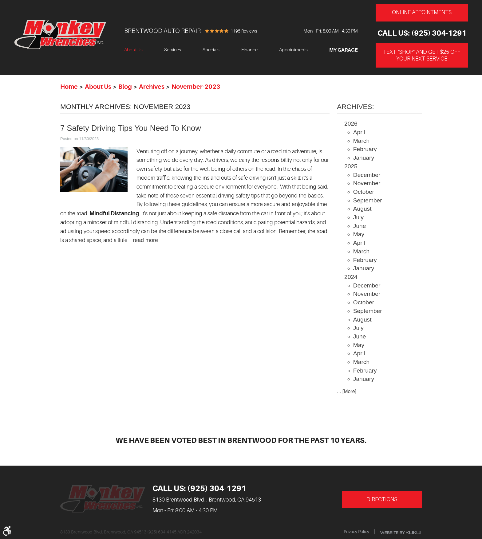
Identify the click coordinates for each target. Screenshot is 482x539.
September (367, 200)
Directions (381, 499)
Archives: (355, 107)
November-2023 (196, 86)
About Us (133, 50)
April (359, 132)
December (367, 175)
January (363, 157)
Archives (151, 86)
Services (172, 50)
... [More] (346, 391)
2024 (351, 277)
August (362, 208)
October (363, 192)
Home (69, 86)
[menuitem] (133, 50)
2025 (351, 166)
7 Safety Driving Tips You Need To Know (130, 128)
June (359, 226)
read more (145, 240)
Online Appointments (422, 12)
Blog (125, 86)
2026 (351, 123)
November (367, 183)
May (358, 234)
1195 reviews (244, 31)
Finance (249, 50)
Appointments (293, 50)
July (358, 217)
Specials (211, 50)
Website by (401, 532)
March (361, 141)
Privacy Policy (356, 531)
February (365, 149)
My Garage (343, 50)
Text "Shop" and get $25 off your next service (421, 55)
